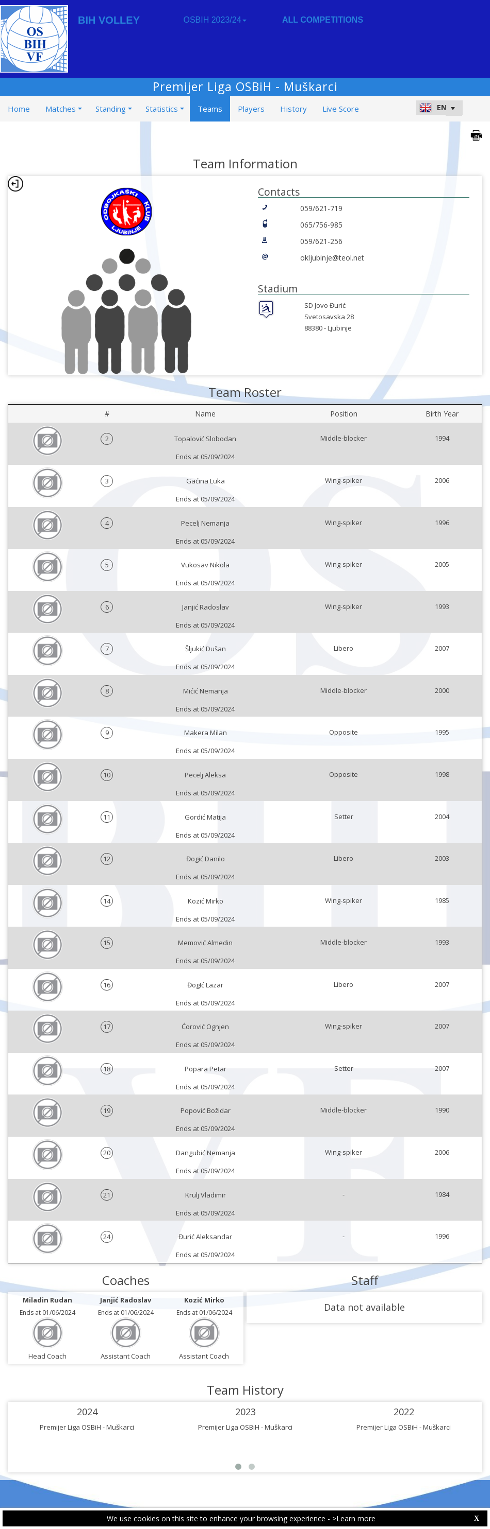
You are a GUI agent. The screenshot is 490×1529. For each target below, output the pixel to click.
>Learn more (353, 1518)
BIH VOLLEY (109, 20)
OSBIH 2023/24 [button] (214, 19)
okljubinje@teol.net (332, 258)
